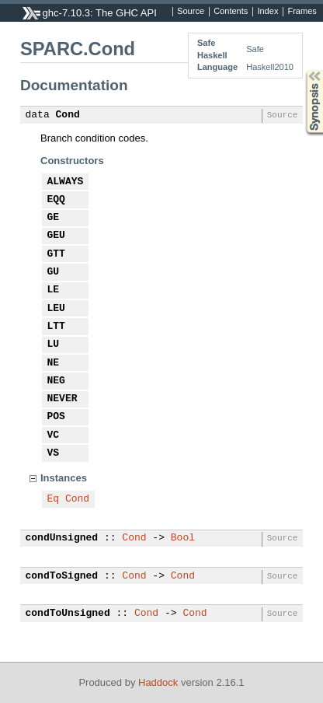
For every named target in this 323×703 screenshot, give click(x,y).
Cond (68, 115)
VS (53, 453)
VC (53, 435)
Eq (53, 499)
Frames (301, 11)
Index (267, 11)
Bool (183, 538)
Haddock (158, 682)
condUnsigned (62, 538)
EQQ (56, 200)
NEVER (62, 399)
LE (53, 290)
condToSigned (62, 576)
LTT (56, 327)
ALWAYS (65, 182)
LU (53, 345)
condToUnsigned (68, 614)
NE (53, 363)
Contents (231, 11)
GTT (56, 254)
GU (53, 272)
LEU (56, 309)
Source (190, 11)
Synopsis (302, 70)
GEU (56, 236)
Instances (63, 478)
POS (56, 417)
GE (53, 218)
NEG (56, 381)
